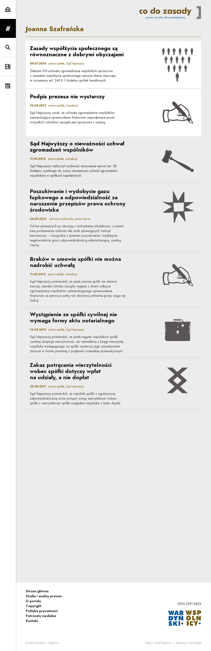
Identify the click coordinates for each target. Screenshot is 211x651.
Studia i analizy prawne (44, 596)
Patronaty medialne (41, 616)
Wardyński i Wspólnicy (47, 643)
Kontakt (32, 620)
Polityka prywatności (42, 611)
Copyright (33, 606)
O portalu (33, 601)
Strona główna (37, 591)
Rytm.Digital (194, 643)
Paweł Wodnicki (163, 643)
